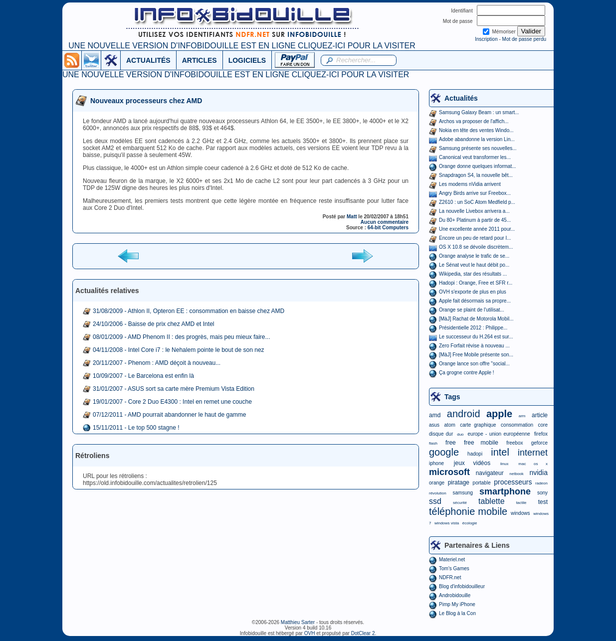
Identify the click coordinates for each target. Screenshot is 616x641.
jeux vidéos (472, 463)
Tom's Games (454, 568)
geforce (539, 443)
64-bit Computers (388, 227)
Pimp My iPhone (457, 604)
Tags (452, 397)
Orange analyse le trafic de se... (474, 256)
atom (449, 425)
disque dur (441, 434)
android (463, 413)
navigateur (490, 473)
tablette (491, 501)
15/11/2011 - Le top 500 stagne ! (136, 427)
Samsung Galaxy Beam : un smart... (479, 112)
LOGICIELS (247, 60)
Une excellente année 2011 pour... (477, 229)
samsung (463, 492)
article (540, 415)
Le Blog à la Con (457, 613)
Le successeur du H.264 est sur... (476, 336)
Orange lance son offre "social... (474, 363)
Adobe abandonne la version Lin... (477, 139)
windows (520, 513)
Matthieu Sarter (298, 622)
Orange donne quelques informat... (477, 166)
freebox (514, 443)
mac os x (533, 464)
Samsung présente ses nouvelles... (478, 148)
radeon (541, 483)
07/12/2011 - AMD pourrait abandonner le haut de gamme (169, 414)
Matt (352, 216)
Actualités (461, 98)
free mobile (481, 442)
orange (436, 482)
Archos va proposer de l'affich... (474, 121)
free (450, 442)
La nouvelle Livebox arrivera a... (474, 211)
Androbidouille (454, 595)
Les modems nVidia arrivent (470, 184)
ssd (435, 501)
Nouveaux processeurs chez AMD (146, 101)
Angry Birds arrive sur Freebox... (475, 193)
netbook (516, 474)
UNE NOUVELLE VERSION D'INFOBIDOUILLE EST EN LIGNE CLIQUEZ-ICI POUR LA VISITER (241, 45)
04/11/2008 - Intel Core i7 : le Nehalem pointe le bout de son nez (178, 349)
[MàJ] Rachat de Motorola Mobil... (476, 318)
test (543, 501)
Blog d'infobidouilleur (462, 586)
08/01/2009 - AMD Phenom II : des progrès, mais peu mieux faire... (181, 336)
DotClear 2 (363, 633)
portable (482, 482)
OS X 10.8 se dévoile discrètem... (476, 247)
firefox (541, 434)
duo (460, 434)
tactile (521, 502)
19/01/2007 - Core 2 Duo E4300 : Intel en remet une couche (172, 401)
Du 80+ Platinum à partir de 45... (475, 220)
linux (504, 464)
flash (433, 443)
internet (533, 453)
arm (522, 416)
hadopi (474, 454)
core (543, 425)
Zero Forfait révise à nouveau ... (474, 345)
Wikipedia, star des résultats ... (473, 274)
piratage (458, 482)
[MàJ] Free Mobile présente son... (476, 354)
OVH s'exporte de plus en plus (472, 292)
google (444, 452)
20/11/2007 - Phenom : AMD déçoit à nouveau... (156, 362)
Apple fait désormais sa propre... (475, 301)
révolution (437, 493)
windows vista (446, 523)
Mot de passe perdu (524, 39)
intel (500, 452)
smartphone (505, 491)
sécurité (460, 502)
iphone (436, 463)
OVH (309, 633)
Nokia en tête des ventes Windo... (476, 130)
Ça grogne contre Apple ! (466, 372)
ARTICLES (199, 60)
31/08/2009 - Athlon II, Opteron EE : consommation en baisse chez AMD (188, 311)
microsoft (449, 472)
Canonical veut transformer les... (475, 157)
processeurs (513, 482)
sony (542, 492)
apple (499, 413)
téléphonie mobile (468, 511)
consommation (517, 425)
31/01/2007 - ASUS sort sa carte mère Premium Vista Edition (173, 388)
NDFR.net (450, 577)
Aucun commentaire (385, 222)
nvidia (538, 473)
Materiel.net (452, 559)
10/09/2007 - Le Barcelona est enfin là (143, 375)
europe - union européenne (499, 434)
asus (434, 425)
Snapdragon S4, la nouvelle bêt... (476, 175)
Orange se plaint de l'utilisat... (471, 310)
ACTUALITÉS (148, 60)
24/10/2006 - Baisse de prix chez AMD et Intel (153, 323)
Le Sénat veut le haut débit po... (474, 265)
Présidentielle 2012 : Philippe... (473, 327)
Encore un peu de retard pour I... (475, 238)
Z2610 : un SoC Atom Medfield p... (477, 202)
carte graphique (478, 425)
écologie (469, 523)
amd (434, 415)
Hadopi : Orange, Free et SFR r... (475, 283)
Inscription (486, 39)
